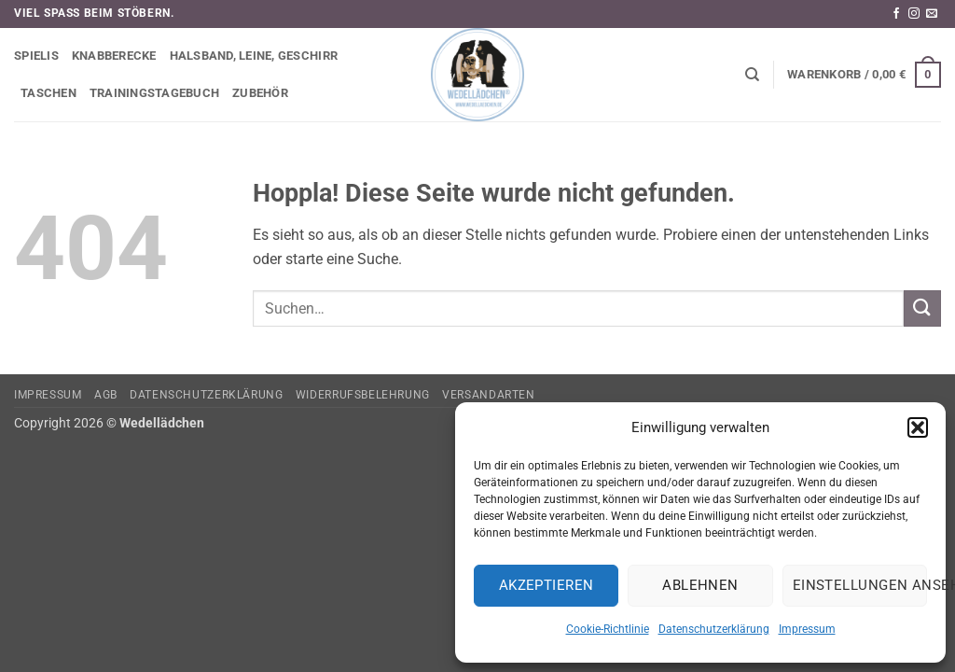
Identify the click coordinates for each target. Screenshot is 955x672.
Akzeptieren (546, 585)
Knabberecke (114, 56)
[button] (917, 427)
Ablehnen (700, 585)
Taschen (48, 93)
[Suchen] (752, 74)
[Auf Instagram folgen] (914, 14)
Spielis (36, 56)
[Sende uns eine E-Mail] (931, 14)
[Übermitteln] (922, 308)
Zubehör (260, 93)
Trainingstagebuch (154, 93)
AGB (106, 394)
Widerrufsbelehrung (363, 394)
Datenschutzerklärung (713, 629)
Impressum (807, 629)
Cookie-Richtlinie (607, 629)
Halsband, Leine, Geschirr (254, 56)
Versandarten (488, 394)
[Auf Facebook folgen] (896, 14)
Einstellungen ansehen (860, 585)
